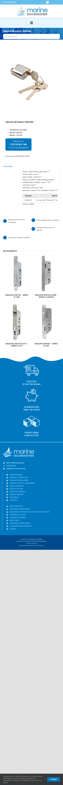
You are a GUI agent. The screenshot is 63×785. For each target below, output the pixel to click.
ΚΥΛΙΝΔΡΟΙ (13, 500)
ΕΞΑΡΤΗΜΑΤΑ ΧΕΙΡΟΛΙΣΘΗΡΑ (20, 523)
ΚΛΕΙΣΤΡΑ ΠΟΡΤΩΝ (16, 489)
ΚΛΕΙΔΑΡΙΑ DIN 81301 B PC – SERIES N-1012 (17, 345)
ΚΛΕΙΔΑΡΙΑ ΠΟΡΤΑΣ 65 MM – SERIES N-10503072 (46, 296)
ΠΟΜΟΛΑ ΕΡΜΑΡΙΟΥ (17, 494)
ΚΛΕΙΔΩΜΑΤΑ (14, 497)
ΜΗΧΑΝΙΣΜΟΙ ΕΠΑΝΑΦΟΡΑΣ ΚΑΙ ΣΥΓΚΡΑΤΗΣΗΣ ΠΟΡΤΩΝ (29, 512)
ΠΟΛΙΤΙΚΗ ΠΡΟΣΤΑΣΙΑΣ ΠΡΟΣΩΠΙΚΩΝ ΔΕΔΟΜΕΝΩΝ (32, 541)
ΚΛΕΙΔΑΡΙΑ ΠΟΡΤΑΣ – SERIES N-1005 (46, 345)
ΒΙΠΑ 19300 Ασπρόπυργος (15, 463)
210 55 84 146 (11, 466)
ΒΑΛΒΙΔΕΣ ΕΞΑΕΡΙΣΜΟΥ (18, 518)
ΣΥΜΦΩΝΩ (53, 779)
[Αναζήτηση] (5, 36)
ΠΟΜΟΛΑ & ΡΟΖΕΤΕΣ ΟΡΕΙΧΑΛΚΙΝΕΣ (22, 483)
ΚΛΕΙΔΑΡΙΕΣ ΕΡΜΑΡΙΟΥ (18, 492)
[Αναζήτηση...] (31, 36)
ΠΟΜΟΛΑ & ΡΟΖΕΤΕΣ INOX (19, 478)
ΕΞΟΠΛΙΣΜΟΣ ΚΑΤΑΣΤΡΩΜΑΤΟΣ (21, 526)
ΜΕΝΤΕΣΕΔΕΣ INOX (16, 506)
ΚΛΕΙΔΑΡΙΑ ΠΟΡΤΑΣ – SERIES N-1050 (16, 296)
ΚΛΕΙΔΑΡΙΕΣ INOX (22, 156)
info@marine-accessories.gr (15, 468)
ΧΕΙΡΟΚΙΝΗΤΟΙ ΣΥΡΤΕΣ (17, 515)
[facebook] (47, 2)
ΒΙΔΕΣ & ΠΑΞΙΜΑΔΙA (17, 486)
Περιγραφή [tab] (7, 166)
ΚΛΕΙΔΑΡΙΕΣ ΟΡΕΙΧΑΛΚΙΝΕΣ (19, 480)
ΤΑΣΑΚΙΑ (13, 529)
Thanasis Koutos (39, 545)
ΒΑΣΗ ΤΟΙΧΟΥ (14, 520)
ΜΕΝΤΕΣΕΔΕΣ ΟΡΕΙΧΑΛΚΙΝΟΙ (19, 509)
